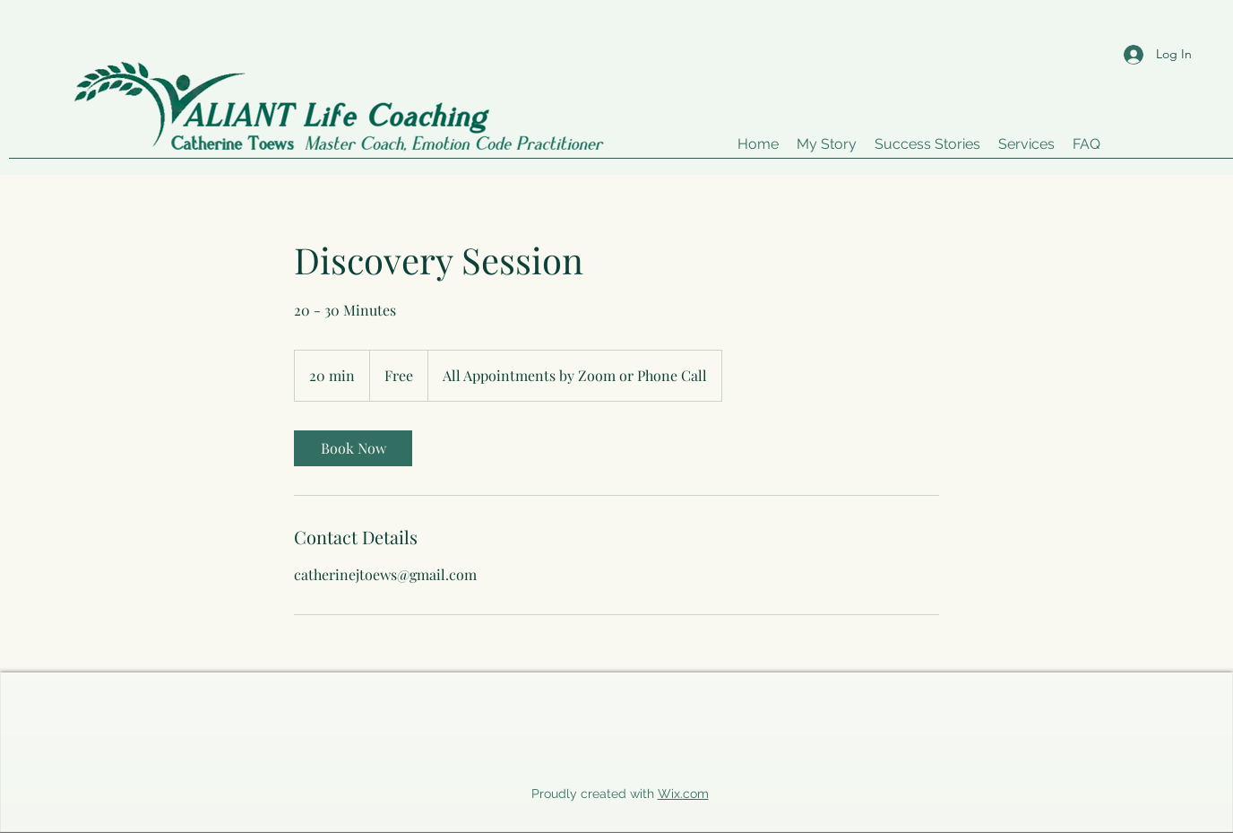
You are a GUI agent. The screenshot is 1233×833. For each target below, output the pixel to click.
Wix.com (683, 793)
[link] (353, 448)
